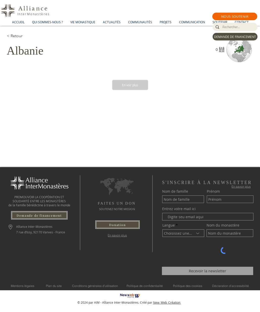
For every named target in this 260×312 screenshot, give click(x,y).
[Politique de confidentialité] (145, 285)
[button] (234, 16)
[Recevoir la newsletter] (207, 271)
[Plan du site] (53, 285)
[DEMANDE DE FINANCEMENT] (235, 36)
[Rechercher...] (234, 27)
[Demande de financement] (39, 215)
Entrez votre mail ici (179, 209)
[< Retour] (25, 35)
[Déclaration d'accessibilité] (230, 285)
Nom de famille (175, 191)
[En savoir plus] (117, 235)
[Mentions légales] (23, 285)
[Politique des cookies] (188, 285)
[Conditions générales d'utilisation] (95, 285)
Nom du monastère (223, 225)
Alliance (33, 8)
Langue (168, 225)
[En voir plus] (130, 85)
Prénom (213, 191)
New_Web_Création (167, 302)
